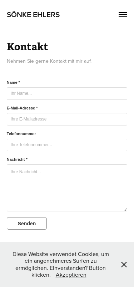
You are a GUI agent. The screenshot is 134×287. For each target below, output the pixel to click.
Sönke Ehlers (33, 14)
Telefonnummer (21, 134)
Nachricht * (17, 159)
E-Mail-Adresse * (22, 108)
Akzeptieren (71, 274)
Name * (13, 82)
